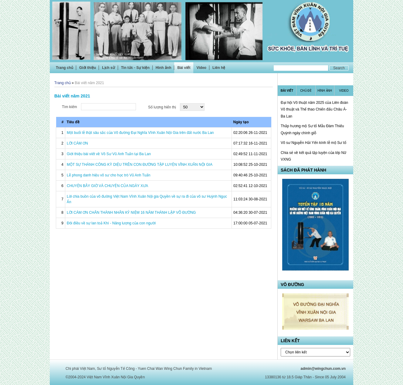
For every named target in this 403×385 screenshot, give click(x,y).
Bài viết (183, 68)
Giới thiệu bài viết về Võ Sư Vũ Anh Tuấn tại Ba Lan (109, 154)
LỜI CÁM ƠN (77, 143)
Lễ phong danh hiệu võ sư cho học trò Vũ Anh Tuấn (109, 175)
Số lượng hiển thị (162, 107)
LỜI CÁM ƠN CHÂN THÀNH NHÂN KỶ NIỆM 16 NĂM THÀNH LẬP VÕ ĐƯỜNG (131, 212)
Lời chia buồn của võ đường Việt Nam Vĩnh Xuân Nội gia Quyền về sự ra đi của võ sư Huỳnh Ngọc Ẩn (147, 199)
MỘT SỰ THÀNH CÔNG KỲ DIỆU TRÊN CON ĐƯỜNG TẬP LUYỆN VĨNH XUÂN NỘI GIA (139, 164)
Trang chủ (64, 68)
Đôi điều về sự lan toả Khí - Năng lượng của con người (111, 223)
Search (339, 68)
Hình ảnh (163, 68)
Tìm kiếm (69, 107)
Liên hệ (218, 68)
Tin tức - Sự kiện (135, 68)
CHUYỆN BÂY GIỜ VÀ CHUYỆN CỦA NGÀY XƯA (107, 186)
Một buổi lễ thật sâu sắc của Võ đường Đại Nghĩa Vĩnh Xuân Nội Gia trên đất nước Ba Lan (140, 133)
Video (201, 68)
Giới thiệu (87, 68)
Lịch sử (108, 68)
